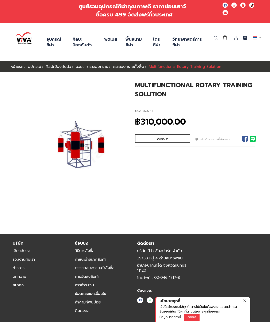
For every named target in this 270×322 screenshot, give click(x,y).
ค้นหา (215, 38)
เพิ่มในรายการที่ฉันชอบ (189, 139)
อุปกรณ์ (34, 67)
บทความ (19, 276)
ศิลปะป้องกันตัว (58, 67)
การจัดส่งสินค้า (87, 276)
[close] (245, 301)
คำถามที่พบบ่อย (88, 302)
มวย (79, 67)
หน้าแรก (17, 67)
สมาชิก (18, 285)
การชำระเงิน (84, 285)
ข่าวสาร (18, 268)
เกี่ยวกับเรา (21, 250)
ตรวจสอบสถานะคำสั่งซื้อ (95, 268)
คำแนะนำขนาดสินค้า (90, 259)
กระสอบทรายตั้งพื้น (128, 67)
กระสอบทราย (97, 67)
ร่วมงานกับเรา (24, 259)
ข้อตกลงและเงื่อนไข (90, 293)
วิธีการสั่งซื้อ (84, 250)
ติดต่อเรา (82, 310)
